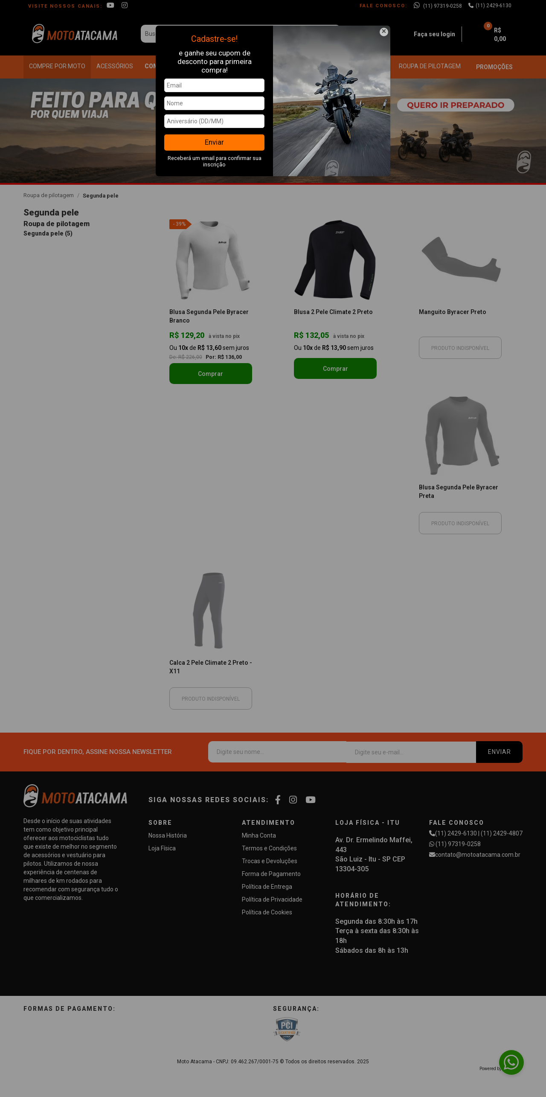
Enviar (214, 142)
